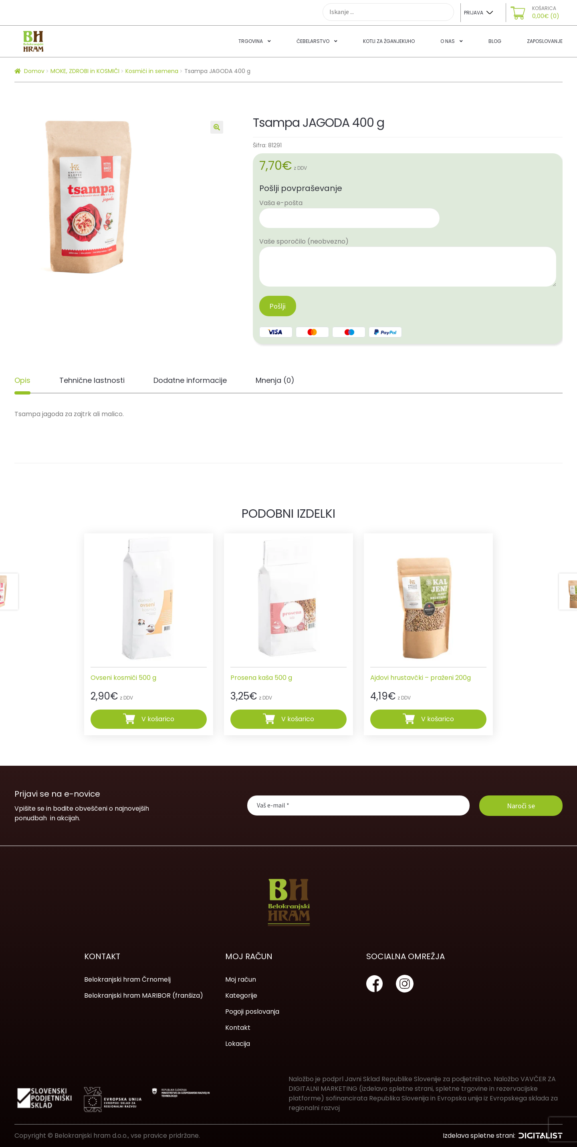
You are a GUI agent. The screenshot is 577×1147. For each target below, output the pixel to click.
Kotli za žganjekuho (389, 41)
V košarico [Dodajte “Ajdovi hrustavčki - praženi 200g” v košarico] (437, 718)
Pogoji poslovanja (252, 1011)
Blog (494, 41)
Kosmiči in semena (151, 71)
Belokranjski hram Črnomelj (127, 979)
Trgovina (250, 41)
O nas (447, 41)
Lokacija (237, 1043)
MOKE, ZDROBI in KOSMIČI (84, 71)
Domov (34, 71)
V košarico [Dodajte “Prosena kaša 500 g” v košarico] (297, 718)
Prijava (473, 12)
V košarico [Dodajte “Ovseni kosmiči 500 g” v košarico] (157, 718)
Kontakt (237, 1027)
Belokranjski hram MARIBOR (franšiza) (143, 995)
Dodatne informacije (190, 380)
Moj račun (240, 979)
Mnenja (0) (275, 380)
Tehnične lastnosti (92, 380)
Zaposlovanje (545, 41)
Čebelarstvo (313, 41)
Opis (22, 380)
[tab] (22, 380)
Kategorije (241, 995)
